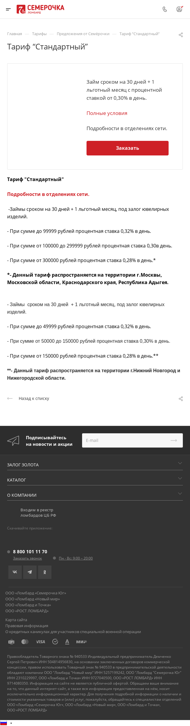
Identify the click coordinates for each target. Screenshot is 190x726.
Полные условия (107, 113)
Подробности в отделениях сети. (48, 194)
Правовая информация (26, 625)
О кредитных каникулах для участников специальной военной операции (73, 631)
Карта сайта (16, 619)
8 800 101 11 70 (30, 551)
